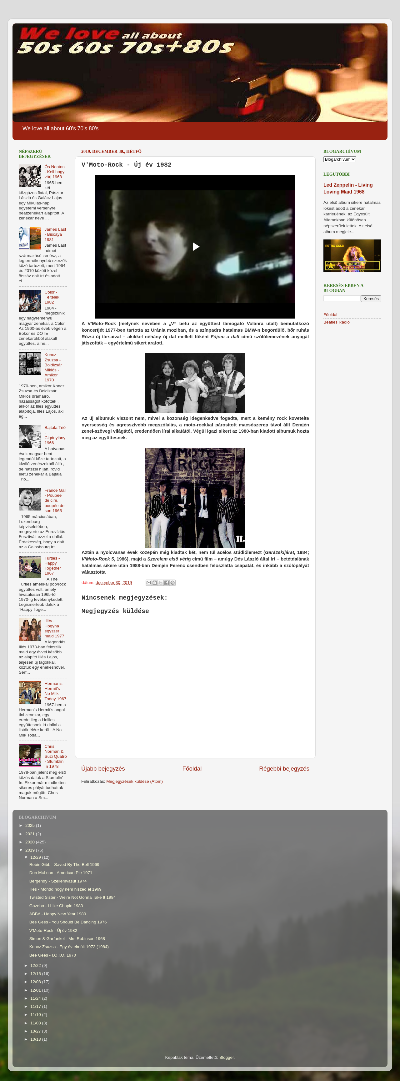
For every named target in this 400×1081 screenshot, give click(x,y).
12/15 (36, 973)
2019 (30, 850)
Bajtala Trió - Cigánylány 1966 (55, 435)
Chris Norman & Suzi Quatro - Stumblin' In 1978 (55, 756)
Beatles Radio (336, 322)
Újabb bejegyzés (103, 768)
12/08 (36, 981)
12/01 (36, 990)
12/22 (36, 965)
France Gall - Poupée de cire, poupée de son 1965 (55, 500)
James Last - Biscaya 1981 (55, 234)
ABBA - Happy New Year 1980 (57, 914)
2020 (30, 842)
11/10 (36, 1014)
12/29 (36, 857)
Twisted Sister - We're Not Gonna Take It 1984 (72, 897)
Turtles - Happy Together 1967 (52, 566)
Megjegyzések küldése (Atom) (134, 781)
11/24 (36, 998)
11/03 (36, 1023)
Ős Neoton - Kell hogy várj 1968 (54, 171)
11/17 (36, 1006)
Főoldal (192, 768)
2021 (30, 834)
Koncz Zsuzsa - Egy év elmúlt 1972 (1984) (69, 946)
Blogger (226, 1057)
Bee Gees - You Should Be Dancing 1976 (68, 922)
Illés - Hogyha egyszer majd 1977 (54, 628)
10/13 (36, 1039)
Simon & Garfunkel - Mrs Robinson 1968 (67, 938)
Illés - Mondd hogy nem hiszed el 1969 (65, 889)
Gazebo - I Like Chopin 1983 (56, 905)
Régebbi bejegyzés (284, 768)
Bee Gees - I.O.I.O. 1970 (52, 955)
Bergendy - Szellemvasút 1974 (58, 881)
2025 (30, 825)
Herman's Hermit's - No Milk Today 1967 (55, 691)
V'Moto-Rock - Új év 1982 (53, 930)
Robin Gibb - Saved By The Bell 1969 (64, 864)
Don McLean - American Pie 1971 (60, 872)
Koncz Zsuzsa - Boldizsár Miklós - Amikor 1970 (53, 367)
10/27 (36, 1031)
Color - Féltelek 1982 (51, 297)
